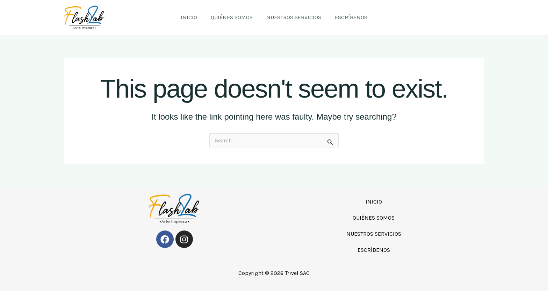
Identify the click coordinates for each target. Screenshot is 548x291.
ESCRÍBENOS (347, 17)
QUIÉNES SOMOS (233, 17)
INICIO (193, 17)
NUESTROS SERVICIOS (292, 17)
